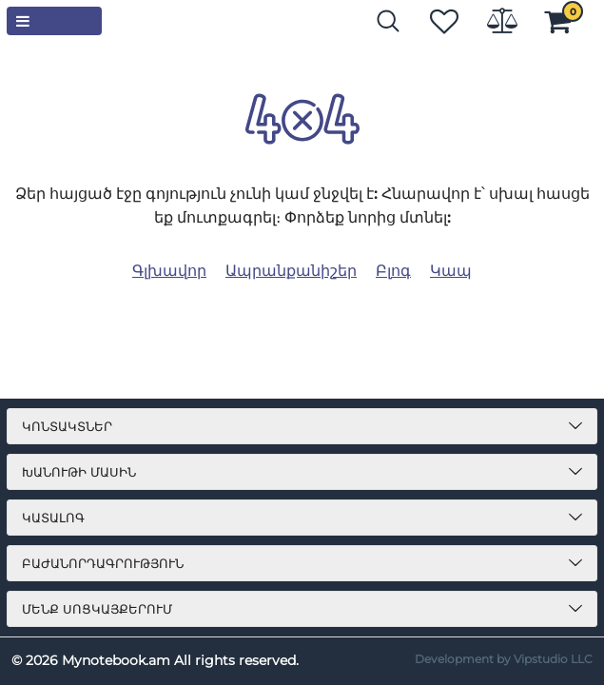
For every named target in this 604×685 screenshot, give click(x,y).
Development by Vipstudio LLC (504, 659)
